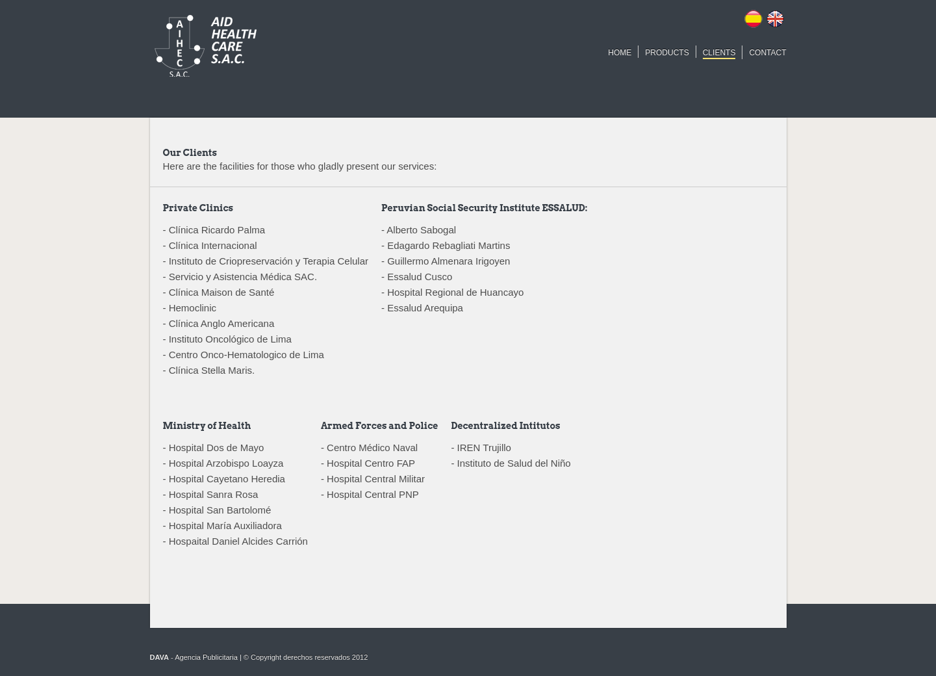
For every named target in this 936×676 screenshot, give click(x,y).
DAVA (160, 657)
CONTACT (767, 52)
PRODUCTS (667, 52)
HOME (619, 52)
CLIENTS (719, 52)
